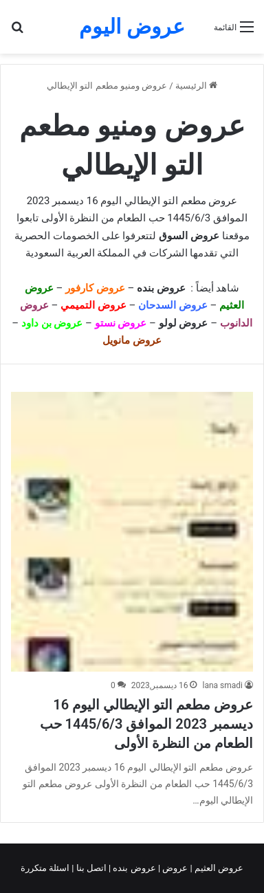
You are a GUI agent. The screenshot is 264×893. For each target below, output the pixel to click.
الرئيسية (196, 85)
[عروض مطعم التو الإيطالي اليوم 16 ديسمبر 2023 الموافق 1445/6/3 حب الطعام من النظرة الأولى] (132, 532)
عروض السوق (189, 236)
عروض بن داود (51, 323)
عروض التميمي (93, 305)
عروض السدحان (173, 305)
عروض (175, 868)
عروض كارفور (95, 288)
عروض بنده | (133, 868)
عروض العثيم (217, 868)
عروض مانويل (132, 340)
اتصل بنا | (90, 868)
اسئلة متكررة (46, 868)
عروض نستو (121, 323)
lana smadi (222, 685)
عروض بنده (162, 288)
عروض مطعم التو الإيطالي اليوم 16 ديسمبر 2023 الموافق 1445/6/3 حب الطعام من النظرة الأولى (146, 723)
